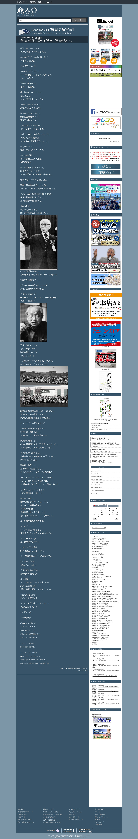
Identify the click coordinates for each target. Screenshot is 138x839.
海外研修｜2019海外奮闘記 (98, 628)
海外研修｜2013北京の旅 (98, 613)
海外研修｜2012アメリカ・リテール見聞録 (102, 606)
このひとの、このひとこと (98, 562)
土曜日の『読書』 (96, 577)
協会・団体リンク (74, 817)
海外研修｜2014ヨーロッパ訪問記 (100, 615)
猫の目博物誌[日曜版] (97, 630)
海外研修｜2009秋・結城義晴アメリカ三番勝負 (103, 598)
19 (117, 512)
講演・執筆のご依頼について (26, 822)
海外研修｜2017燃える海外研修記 (100, 625)
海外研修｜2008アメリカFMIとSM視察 (101, 591)
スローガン (98, 812)
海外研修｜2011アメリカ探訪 (99, 603)
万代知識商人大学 (96, 572)
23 (105, 514)
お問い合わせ (98, 824)
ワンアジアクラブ (96, 571)
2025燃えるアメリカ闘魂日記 (99, 544)
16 (105, 512)
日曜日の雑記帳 (95, 581)
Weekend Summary (96, 556)
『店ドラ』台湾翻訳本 (96, 425)
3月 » (116, 519)
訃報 (93, 642)
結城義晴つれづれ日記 (74, 668)
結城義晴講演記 (95, 640)
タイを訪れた (95, 567)
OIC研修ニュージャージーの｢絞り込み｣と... (108, 691)
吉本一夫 (94, 686)
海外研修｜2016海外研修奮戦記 (99, 623)
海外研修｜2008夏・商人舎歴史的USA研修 (102, 593)
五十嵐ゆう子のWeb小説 (95, 484)
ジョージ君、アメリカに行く (96, 479)
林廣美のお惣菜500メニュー (96, 487)
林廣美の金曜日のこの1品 (98, 588)
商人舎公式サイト (22, 2)
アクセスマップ (99, 822)
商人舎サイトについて (83, 835)
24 (109, 514)
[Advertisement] (81, 11)
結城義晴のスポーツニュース (99, 637)
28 (98, 516)
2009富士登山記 (96, 536)
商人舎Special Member (101, 817)
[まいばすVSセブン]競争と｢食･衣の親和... (107, 699)
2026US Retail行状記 (97, 546)
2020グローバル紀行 (97, 539)
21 (98, 514)
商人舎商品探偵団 (94, 473)
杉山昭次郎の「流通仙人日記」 (97, 476)
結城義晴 (94, 691)
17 (109, 512)
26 (117, 514)
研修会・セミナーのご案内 (51, 812)
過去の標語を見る (115, 141)
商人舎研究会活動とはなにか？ (52, 822)
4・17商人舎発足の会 (97, 548)
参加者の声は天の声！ (49, 817)
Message (94, 551)
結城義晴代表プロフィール (25, 812)
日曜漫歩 (94, 582)
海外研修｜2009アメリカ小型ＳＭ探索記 (101, 596)
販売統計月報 (95, 644)
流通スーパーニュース (45, 2)
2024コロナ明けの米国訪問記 (99, 543)
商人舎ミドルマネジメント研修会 (100, 576)
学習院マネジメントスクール (99, 579)
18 (113, 512)
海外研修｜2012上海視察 (98, 608)
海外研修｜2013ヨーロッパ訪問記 (100, 611)
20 (94, 514)
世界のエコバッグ (94, 493)
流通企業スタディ (96, 589)
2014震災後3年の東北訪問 (98, 538)
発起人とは (72, 814)
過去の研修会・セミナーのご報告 (52, 814)
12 (117, 510)
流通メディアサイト (97, 716)
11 (113, 510)
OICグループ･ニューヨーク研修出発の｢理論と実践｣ (105, 676)
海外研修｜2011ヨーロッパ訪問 (99, 605)
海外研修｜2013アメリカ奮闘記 (99, 610)
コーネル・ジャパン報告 (98, 564)
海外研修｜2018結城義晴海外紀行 (100, 627)
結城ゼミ (94, 632)
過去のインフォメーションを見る (110, 160)
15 (102, 512)
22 (102, 514)
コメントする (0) (82, 670)
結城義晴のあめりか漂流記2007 (99, 635)
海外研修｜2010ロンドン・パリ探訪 (100, 599)
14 (98, 512)
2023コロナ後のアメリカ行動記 (99, 541)
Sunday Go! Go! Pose (97, 554)
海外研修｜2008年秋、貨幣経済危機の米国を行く (104, 594)
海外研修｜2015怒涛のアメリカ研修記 (101, 622)
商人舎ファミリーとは (75, 812)
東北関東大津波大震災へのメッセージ (101, 586)
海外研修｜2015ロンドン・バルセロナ (101, 620)
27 (94, 516)
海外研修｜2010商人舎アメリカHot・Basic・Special (104, 601)
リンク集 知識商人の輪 (76, 819)
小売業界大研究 (94, 427)
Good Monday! (95, 550)
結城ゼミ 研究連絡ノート (96, 471)
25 (113, 514)
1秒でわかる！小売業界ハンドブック (99, 423)
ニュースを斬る (95, 569)
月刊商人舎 (33, 2)
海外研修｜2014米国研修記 (98, 618)
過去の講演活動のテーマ (25, 819)
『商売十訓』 (95, 559)
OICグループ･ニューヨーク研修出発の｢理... (108, 703)
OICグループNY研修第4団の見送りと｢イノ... (108, 686)
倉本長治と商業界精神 (97, 574)
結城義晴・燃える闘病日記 (98, 638)
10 (109, 510)
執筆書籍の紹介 (22, 814)
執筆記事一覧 (21, 817)
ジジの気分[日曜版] (96, 565)
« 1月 (95, 519)
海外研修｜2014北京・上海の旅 (99, 616)
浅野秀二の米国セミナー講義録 (97, 482)
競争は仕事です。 (105, 138)
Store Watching (95, 553)
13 (94, 512)
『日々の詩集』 (95, 560)
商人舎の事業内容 (100, 814)
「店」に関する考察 (97, 557)
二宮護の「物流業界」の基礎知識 (97, 490)
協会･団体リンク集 (96, 714)
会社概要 (97, 819)
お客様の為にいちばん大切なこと (99, 429)
